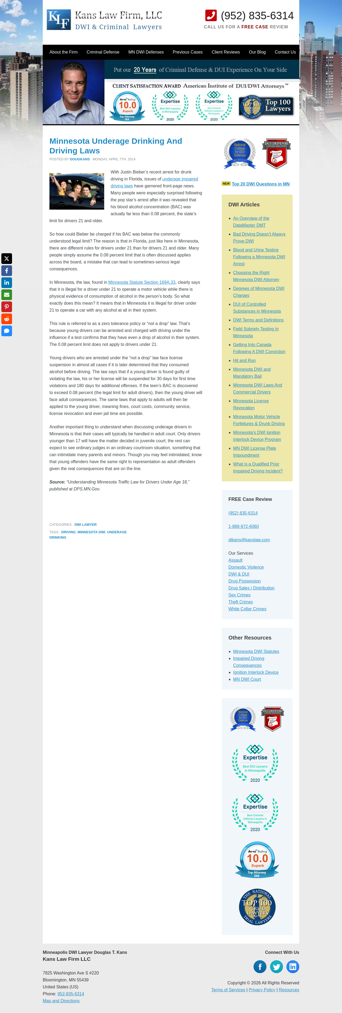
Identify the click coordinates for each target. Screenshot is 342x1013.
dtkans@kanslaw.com (249, 540)
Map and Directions (61, 1001)
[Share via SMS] (6, 331)
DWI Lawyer (86, 525)
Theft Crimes (240, 602)
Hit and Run (244, 360)
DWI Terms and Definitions (258, 320)
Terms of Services (228, 990)
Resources (289, 990)
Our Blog (257, 52)
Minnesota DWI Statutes (256, 651)
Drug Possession (244, 581)
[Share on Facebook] (6, 270)
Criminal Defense (103, 52)
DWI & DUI (238, 574)
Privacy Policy (262, 990)
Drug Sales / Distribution (251, 588)
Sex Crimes (239, 595)
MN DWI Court (247, 679)
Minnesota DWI (91, 532)
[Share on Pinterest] (6, 306)
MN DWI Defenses (146, 52)
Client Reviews (226, 52)
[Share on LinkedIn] (6, 282)
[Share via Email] (6, 294)
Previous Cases (188, 52)
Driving (68, 532)
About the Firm (64, 52)
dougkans (80, 159)
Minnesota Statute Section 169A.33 (142, 282)
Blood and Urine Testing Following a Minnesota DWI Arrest (259, 257)
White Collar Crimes (247, 609)
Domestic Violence (246, 567)
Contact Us (285, 52)
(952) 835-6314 (257, 15)
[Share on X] (6, 258)
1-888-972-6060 (243, 526)
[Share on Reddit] (6, 318)
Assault (235, 560)
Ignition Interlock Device (256, 672)
